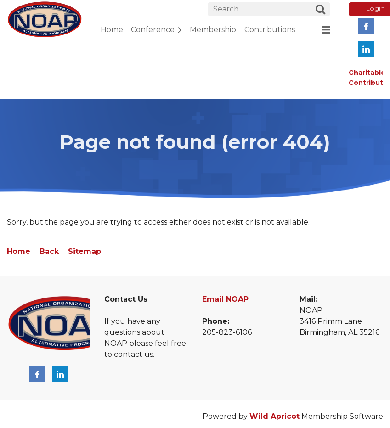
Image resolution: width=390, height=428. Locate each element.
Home (18, 251)
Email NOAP (225, 299)
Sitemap (84, 251)
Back (49, 251)
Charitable (367, 72)
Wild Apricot (274, 416)
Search (320, 10)
